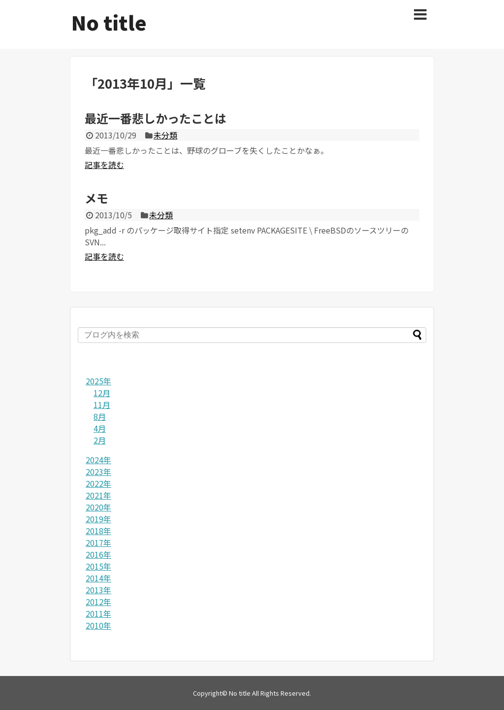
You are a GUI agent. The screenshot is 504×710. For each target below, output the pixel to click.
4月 (100, 428)
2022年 (98, 483)
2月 (100, 440)
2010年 (98, 625)
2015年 (98, 566)
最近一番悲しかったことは (155, 118)
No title (109, 22)
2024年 (98, 460)
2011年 (98, 613)
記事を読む (104, 164)
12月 (102, 393)
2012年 (98, 602)
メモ (96, 197)
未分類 (165, 135)
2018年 (98, 531)
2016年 (98, 554)
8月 (100, 416)
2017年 (98, 542)
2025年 (98, 381)
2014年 (98, 578)
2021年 (98, 495)
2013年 (98, 590)
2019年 (98, 519)
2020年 (98, 507)
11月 (102, 404)
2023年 (98, 471)
